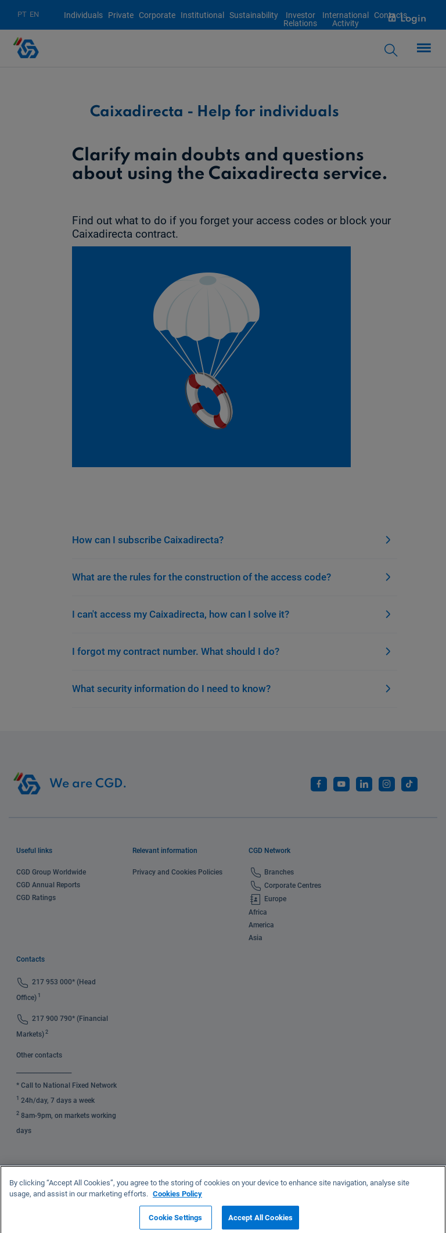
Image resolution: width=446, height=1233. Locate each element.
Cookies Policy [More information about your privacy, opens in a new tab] (177, 1197)
